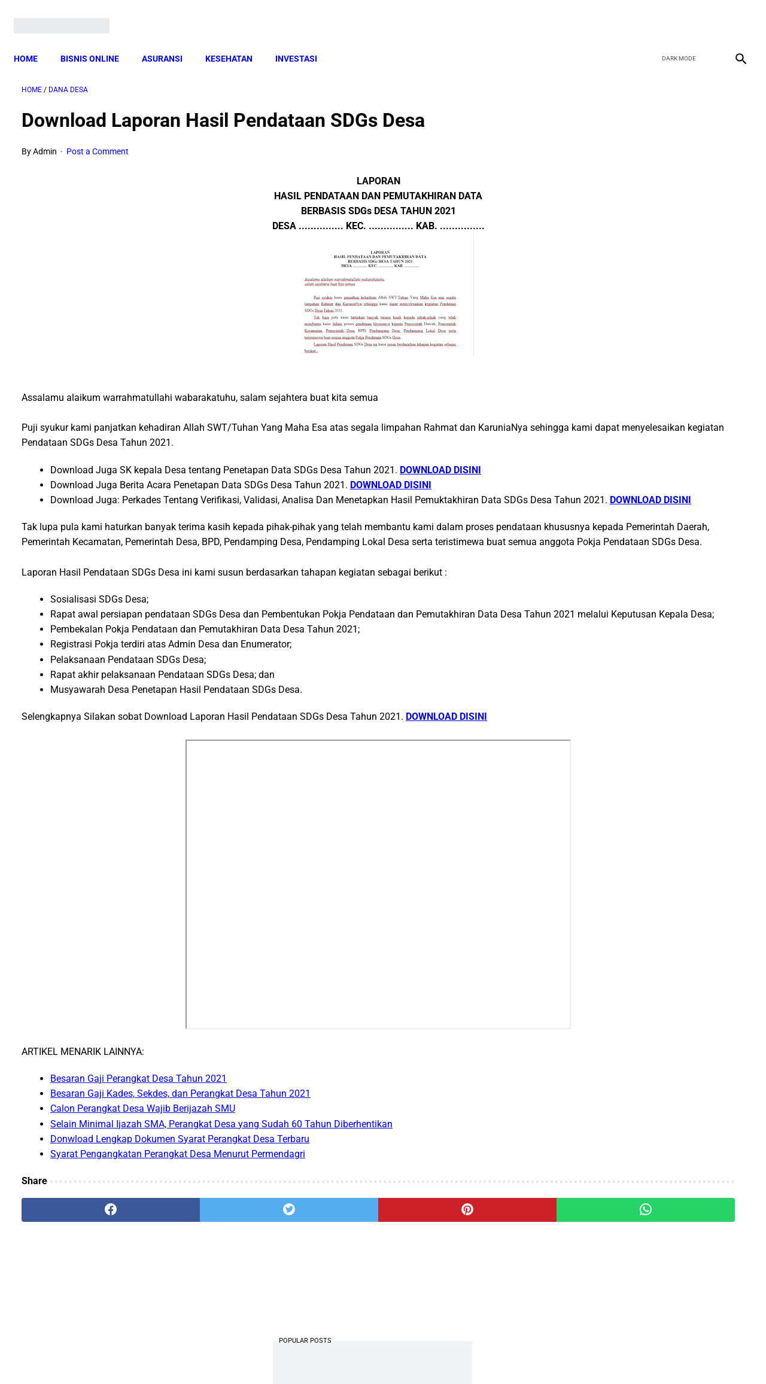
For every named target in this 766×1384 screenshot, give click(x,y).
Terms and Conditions (241, 1353)
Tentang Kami (539, 1353)
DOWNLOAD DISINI (440, 458)
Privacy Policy (319, 1353)
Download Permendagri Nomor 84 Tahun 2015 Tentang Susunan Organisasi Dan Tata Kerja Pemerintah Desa (646, 652)
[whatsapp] (446, 1244)
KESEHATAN (236, 39)
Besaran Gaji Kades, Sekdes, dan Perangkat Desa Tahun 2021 (180, 1127)
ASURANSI (170, 39)
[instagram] (731, 13)
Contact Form (475, 1353)
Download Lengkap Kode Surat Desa (637, 726)
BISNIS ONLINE (97, 39)
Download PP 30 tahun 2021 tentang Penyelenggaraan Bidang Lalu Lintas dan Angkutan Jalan (638, 219)
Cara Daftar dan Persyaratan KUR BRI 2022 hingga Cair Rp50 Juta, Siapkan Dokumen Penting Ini (640, 488)
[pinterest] (325, 1244)
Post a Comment (97, 140)
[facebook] (647, 13)
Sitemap (423, 1353)
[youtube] (703, 13)
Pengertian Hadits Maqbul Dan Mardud (642, 786)
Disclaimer (376, 1353)
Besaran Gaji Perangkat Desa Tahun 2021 (138, 1112)
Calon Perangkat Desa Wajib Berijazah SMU (142, 1142)
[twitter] (675, 13)
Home (33, 39)
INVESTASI (304, 39)
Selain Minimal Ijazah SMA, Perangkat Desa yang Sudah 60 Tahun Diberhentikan (221, 1157)
